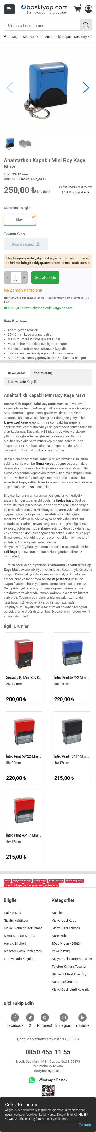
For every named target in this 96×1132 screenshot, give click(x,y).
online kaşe (51, 885)
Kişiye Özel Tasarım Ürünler (72, 959)
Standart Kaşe (31, 37)
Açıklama (17, 373)
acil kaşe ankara (33, 885)
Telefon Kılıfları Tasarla (69, 966)
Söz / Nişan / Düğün (67, 943)
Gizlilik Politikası (16, 920)
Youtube (82, 1020)
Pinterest (44, 1020)
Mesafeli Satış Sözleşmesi (23, 951)
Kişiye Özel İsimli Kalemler (71, 989)
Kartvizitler (60, 936)
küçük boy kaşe (74, 880)
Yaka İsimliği (61, 951)
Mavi (19, 219)
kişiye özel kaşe (16, 422)
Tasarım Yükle (14, 233)
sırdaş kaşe (40, 880)
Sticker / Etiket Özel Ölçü (70, 974)
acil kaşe (10, 552)
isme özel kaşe (13, 885)
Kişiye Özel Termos (66, 928)
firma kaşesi (45, 464)
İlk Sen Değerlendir (75, 192)
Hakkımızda (12, 913)
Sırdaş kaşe (64, 500)
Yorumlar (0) (43, 373)
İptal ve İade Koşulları (23, 382)
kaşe (7, 880)
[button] (88, 9)
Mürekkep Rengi (16, 208)
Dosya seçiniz (26, 244)
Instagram (64, 1020)
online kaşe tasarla (56, 579)
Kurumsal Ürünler (65, 982)
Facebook (15, 1020)
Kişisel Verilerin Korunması (23, 928)
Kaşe (14, 37)
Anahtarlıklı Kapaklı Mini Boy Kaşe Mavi (68, 37)
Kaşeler (57, 913)
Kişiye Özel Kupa (64, 920)
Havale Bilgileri (15, 943)
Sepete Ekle (45, 277)
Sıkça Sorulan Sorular (19, 936)
